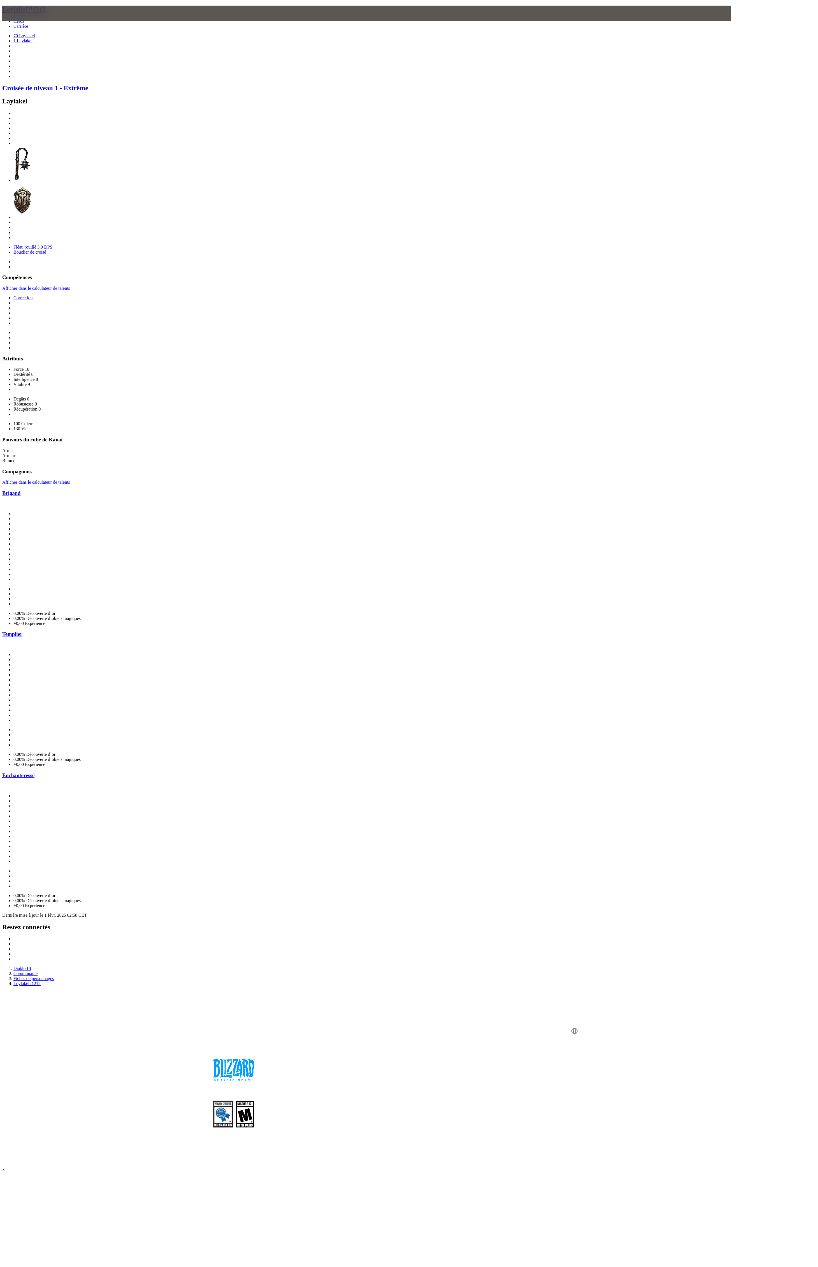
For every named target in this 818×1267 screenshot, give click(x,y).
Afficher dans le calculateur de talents (36, 288)
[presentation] (70, 20)
